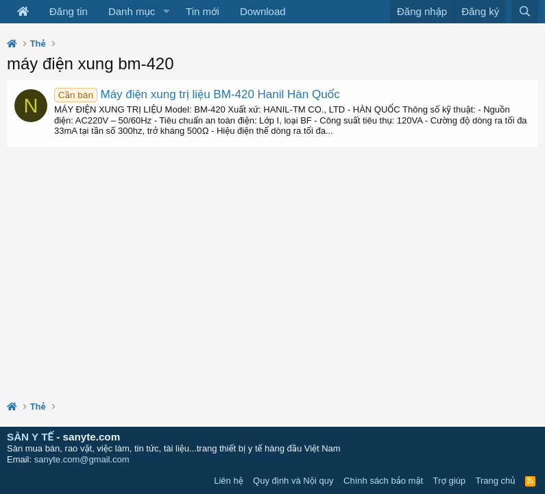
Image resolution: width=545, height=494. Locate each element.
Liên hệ (228, 480)
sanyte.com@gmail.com (82, 459)
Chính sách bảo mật (383, 480)
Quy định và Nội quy (293, 480)
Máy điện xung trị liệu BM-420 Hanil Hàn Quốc (197, 94)
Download (263, 11)
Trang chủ (496, 480)
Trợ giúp (449, 480)
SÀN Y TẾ (30, 437)
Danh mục (131, 11)
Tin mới (202, 11)
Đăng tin (68, 11)
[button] (165, 11)
